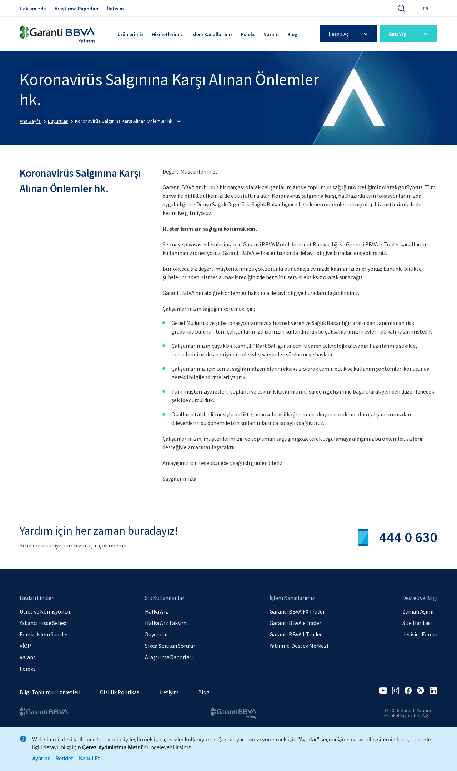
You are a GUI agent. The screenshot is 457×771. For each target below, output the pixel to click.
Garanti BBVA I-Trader (296, 634)
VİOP (25, 645)
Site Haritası (417, 622)
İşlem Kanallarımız (212, 34)
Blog (292, 34)
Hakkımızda (33, 8)
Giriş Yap (409, 34)
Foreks (248, 34)
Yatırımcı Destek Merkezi (299, 645)
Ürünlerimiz (130, 34)
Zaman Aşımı (417, 611)
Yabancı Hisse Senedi (44, 622)
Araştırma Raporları (77, 8)
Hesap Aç (349, 34)
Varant (271, 34)
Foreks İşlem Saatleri (45, 634)
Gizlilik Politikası (120, 692)
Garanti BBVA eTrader (295, 622)
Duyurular (156, 634)
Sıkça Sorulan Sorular (170, 645)
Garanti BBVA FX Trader (297, 611)
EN (425, 8)
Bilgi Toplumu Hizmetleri (50, 692)
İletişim (115, 8)
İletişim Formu (419, 634)
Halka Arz (156, 611)
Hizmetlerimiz (167, 34)
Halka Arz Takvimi (166, 622)
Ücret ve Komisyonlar (45, 611)
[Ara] (401, 8)
